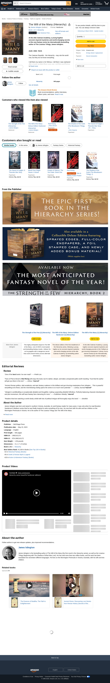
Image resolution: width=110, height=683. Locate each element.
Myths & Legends (35, 19)
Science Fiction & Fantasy (15, 19)
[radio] (9, 145)
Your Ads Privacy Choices (78, 676)
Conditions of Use (28, 676)
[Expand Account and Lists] (93, 4)
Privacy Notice (39, 676)
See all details (33, 85)
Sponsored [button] (6, 570)
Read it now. (59, 94)
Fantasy (26, 19)
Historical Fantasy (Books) (17, 452)
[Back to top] (55, 660)
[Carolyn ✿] (13, 473)
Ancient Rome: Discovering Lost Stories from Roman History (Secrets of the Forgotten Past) (77, 602)
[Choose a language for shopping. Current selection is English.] (54, 670)
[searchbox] (42, 3)
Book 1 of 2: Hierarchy (36, 30)
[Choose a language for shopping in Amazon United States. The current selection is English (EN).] (74, 3)
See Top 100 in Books (37, 449)
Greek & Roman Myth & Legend (19, 454)
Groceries (85, 9)
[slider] (33, 513)
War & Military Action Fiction (74, 174)
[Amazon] (6, 3)
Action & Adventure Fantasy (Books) (21, 457)
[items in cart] (106, 3)
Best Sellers (45, 9)
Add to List (80, 66)
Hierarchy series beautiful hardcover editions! (25, 475)
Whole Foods (95, 9)
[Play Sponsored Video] (29, 585)
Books (77, 9)
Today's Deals (56, 9)
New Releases (68, 9)
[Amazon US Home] (34, 670)
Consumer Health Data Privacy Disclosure (57, 676)
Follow (21, 83)
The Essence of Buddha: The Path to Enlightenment (33, 602)
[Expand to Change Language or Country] (61, 670)
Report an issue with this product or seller (44, 70)
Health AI (11, 9)
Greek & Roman (46, 19)
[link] (17, 125)
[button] (3, 9)
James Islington (36, 27)
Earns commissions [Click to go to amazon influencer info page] (24, 473)
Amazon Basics (33, 9)
